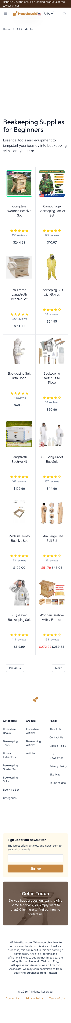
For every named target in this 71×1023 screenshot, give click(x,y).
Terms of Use (57, 782)
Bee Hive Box (11, 789)
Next (58, 668)
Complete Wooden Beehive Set (19, 211)
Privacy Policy (58, 766)
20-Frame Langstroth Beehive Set (19, 294)
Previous (15, 668)
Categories (9, 797)
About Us (55, 729)
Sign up (35, 868)
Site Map (55, 774)
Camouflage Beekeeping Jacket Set (52, 211)
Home (7, 29)
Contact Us (56, 737)
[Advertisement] (35, 68)
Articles (30, 753)
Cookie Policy (57, 745)
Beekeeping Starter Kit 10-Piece (51, 378)
